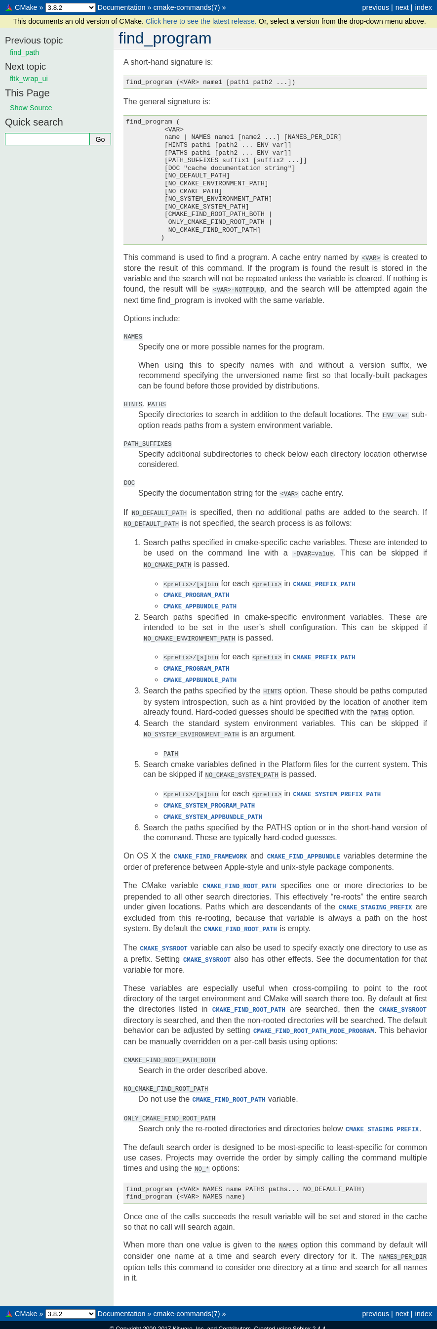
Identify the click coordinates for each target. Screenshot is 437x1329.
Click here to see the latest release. (202, 21)
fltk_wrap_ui (29, 79)
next (402, 7)
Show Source (31, 108)
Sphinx (302, 1311)
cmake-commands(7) (186, 7)
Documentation (122, 7)
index (423, 7)
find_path (24, 52)
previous (375, 7)
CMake (26, 7)
